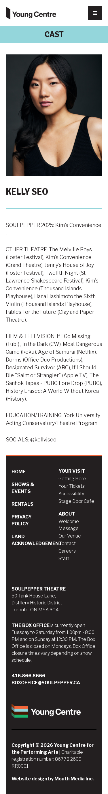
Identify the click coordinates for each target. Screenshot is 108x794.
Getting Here (72, 478)
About (66, 514)
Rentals (22, 504)
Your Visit (71, 471)
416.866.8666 (28, 676)
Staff (63, 558)
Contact (67, 543)
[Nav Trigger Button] (95, 13)
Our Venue (69, 536)
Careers (67, 551)
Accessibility (71, 493)
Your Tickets (71, 486)
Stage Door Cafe (76, 501)
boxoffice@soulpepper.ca (46, 682)
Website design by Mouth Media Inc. (53, 779)
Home (19, 471)
